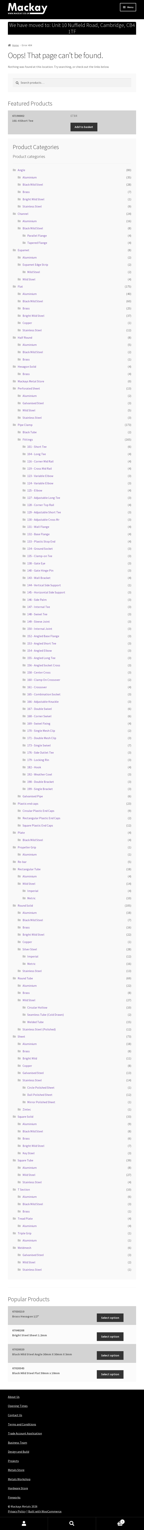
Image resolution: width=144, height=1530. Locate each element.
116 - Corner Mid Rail (40, 461)
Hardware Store (18, 1488)
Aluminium (30, 177)
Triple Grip (24, 1233)
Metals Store (16, 1470)
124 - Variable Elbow (40, 483)
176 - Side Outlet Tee (40, 752)
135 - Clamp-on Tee (39, 556)
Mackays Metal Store (31, 381)
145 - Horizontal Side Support (46, 592)
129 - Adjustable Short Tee (44, 512)
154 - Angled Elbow (39, 650)
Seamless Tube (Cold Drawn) (45, 1014)
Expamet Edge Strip (35, 264)
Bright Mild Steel (33, 199)
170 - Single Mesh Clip (41, 730)
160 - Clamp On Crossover (43, 680)
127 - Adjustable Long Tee (43, 498)
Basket (110, 1521)
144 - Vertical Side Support (44, 585)
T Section (24, 1189)
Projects (13, 1461)
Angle (21, 170)
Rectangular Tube (29, 869)
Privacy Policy (17, 1511)
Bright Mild (30, 1058)
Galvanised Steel (33, 403)
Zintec (27, 1109)
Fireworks (14, 1497)
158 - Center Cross (39, 672)
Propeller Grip (27, 847)
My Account (24, 1523)
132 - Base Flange (38, 534)
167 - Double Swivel (39, 709)
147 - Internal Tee (38, 607)
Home (15, 45)
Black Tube (30, 432)
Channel (23, 214)
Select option (110, 1318)
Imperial (32, 891)
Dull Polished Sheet (39, 1095)
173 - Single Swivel (39, 745)
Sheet (21, 1036)
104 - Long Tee (36, 454)
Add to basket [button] (84, 127)
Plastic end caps (28, 803)
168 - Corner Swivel (39, 716)
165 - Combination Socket (44, 694)
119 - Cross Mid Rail (39, 468)
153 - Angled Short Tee (41, 643)
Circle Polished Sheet (41, 1087)
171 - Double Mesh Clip (41, 738)
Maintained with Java (21, 1516)
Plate (21, 832)
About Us (14, 1397)
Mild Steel (33, 272)
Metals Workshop (19, 1479)
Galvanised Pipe (33, 796)
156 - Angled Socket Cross (43, 665)
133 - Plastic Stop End (41, 541)
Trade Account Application (25, 1433)
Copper (27, 323)
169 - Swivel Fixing (38, 723)
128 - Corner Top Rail (40, 505)
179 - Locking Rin (38, 760)
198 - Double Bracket (40, 782)
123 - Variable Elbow (40, 476)
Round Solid (25, 905)
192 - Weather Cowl (39, 774)
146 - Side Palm (37, 600)
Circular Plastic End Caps (38, 811)
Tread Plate (25, 1218)
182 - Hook (34, 767)
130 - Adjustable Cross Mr (43, 519)
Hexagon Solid (27, 366)
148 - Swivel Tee (37, 614)
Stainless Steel (32, 206)
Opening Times (18, 1406)
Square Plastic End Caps (38, 825)
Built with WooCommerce (44, 1511)
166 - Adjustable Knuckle (43, 701)
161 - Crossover (37, 687)
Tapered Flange (37, 243)
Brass (26, 192)
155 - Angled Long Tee (41, 658)
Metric (31, 898)
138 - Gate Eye (36, 563)
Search (72, 1523)
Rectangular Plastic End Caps (41, 818)
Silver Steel (30, 949)
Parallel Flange (37, 235)
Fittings (28, 439)
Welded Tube (35, 1022)
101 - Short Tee (37, 447)
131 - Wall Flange (38, 527)
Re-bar (22, 862)
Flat (20, 286)
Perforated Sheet (29, 388)
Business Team (17, 1442)
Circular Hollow (37, 1007)
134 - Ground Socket (40, 548)
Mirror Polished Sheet (41, 1102)
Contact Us (15, 1415)
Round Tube (25, 978)
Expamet (23, 250)
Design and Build (18, 1451)
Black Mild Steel (33, 184)
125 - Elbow (34, 490)
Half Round (25, 337)
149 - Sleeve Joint (38, 621)
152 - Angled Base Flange (43, 636)
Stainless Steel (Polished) (39, 1029)
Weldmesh (24, 1248)
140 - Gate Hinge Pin (40, 570)
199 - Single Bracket (40, 789)
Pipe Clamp (25, 425)
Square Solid (25, 1116)
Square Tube (25, 1160)
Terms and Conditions (22, 1424)
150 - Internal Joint (39, 629)
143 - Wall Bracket (39, 578)
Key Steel (29, 1153)
